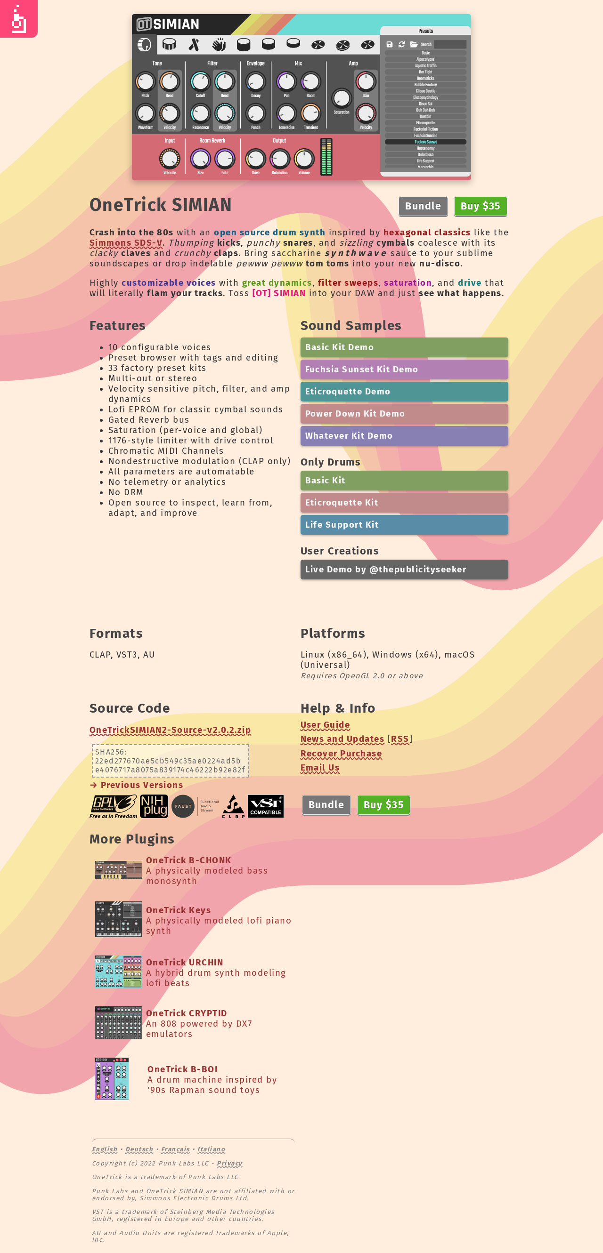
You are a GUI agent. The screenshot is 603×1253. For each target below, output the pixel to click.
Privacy (229, 1163)
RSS (400, 739)
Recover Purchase (342, 753)
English (104, 1149)
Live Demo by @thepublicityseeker (386, 569)
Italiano (211, 1149)
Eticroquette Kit (342, 503)
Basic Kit (325, 480)
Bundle (423, 206)
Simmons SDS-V (126, 243)
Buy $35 (481, 206)
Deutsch (139, 1149)
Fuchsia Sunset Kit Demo (362, 369)
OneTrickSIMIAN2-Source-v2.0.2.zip (170, 730)
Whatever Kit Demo (349, 436)
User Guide (325, 725)
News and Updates (343, 739)
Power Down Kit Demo (355, 414)
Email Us (320, 768)
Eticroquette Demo (348, 391)
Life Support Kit (342, 525)
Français (175, 1149)
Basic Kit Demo (340, 347)
